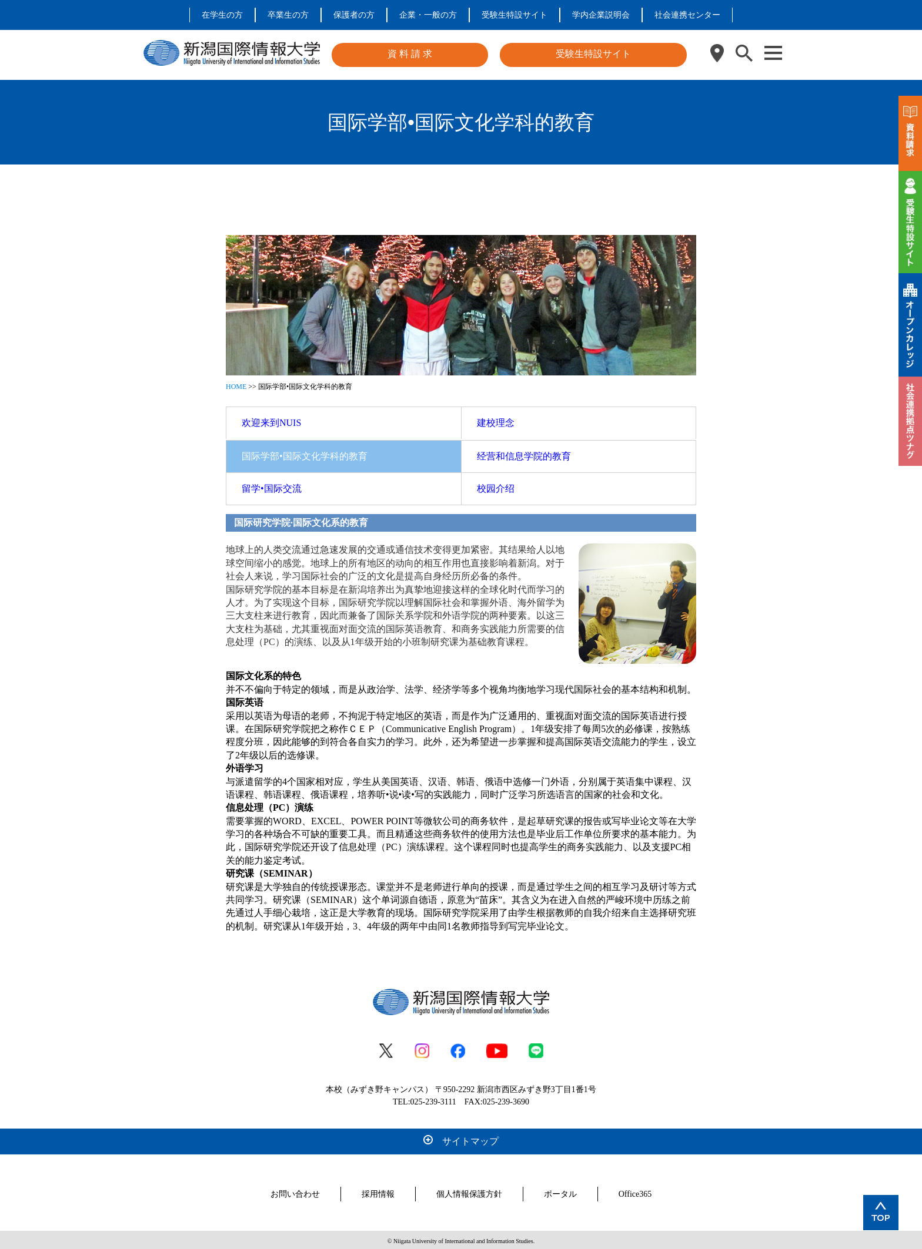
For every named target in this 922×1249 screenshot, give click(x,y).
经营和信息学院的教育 (524, 454)
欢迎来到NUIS (271, 420)
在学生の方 (222, 15)
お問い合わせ (295, 1191)
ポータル (560, 1191)
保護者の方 (354, 15)
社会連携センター (687, 15)
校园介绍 (496, 486)
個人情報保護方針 (469, 1191)
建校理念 (496, 420)
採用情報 (378, 1191)
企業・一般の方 (428, 15)
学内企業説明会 (601, 15)
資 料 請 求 (409, 54)
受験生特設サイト (514, 15)
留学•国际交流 (272, 486)
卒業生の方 (288, 15)
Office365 (635, 1191)
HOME (236, 384)
